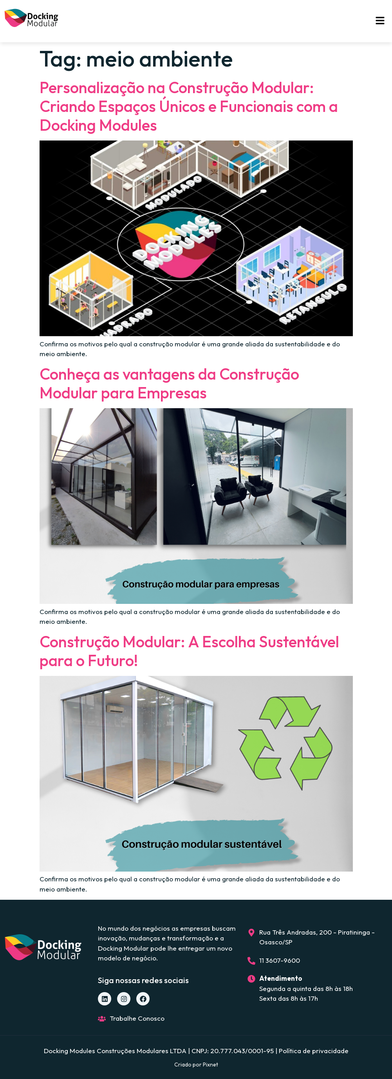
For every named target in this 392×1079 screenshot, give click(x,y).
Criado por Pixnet (196, 1064)
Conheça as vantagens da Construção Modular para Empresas (169, 383)
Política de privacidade (314, 1051)
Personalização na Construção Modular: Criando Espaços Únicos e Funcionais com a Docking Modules (189, 106)
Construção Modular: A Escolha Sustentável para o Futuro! (189, 651)
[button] (380, 21)
